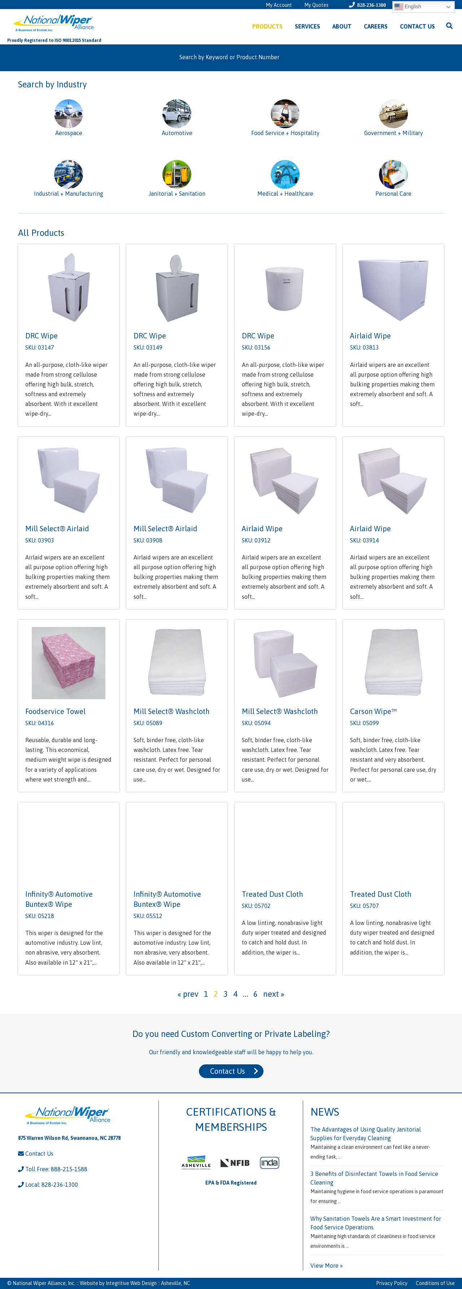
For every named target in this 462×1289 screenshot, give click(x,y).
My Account (279, 5)
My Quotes (316, 5)
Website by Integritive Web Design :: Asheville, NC (135, 1283)
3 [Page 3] (225, 994)
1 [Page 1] (206, 994)
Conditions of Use (435, 1283)
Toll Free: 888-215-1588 (52, 1169)
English (408, 7)
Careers (376, 26)
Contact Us (417, 26)
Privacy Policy (391, 1283)
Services (307, 26)
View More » (326, 1265)
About (342, 26)
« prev (188, 994)
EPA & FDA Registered (231, 1183)
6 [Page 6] (255, 994)
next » (273, 994)
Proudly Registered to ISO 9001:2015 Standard (54, 40)
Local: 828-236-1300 (48, 1184)
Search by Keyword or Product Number (229, 57)
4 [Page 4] (235, 994)
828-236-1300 (371, 5)
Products (267, 26)
